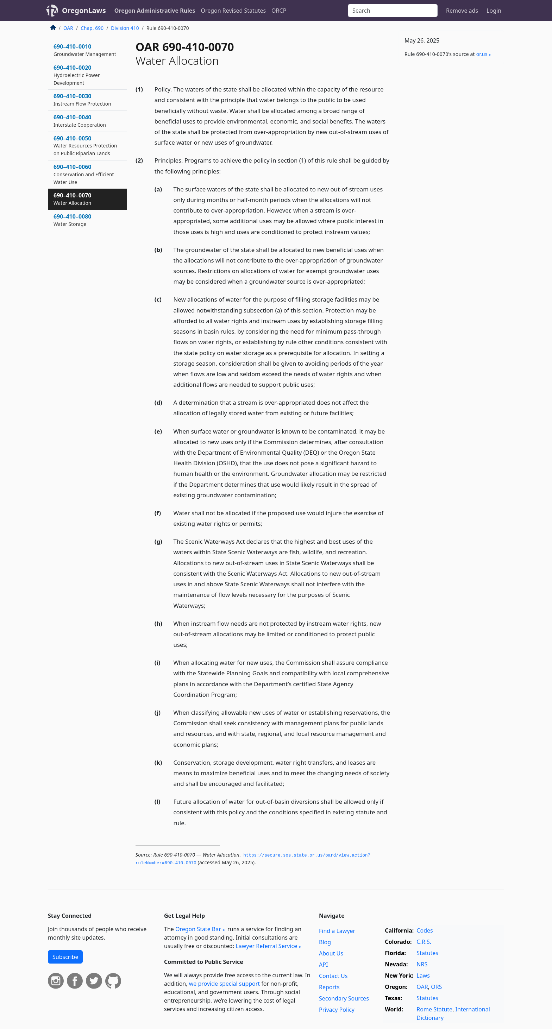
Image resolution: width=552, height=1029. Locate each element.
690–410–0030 (82, 99)
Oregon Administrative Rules (154, 10)
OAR (68, 28)
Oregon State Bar (198, 929)
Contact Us (333, 976)
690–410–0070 (73, 198)
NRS (421, 964)
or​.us (482, 54)
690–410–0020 (77, 75)
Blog (325, 942)
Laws (423, 975)
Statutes (427, 953)
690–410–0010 (85, 50)
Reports (329, 987)
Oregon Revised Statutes (233, 10)
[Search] (393, 10)
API (323, 964)
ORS (436, 987)
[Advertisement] (451, 179)
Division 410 (125, 28)
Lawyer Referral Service (266, 946)
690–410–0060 (84, 174)
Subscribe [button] (65, 957)
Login (494, 10)
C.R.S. (423, 942)
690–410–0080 (73, 220)
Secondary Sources (344, 998)
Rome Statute (434, 1009)
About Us (331, 953)
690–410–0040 (80, 120)
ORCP (278, 10)
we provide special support (224, 983)
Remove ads (462, 10)
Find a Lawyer (337, 931)
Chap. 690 (92, 28)
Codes (424, 930)
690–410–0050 (85, 145)
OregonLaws (84, 10)
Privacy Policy (337, 1010)
